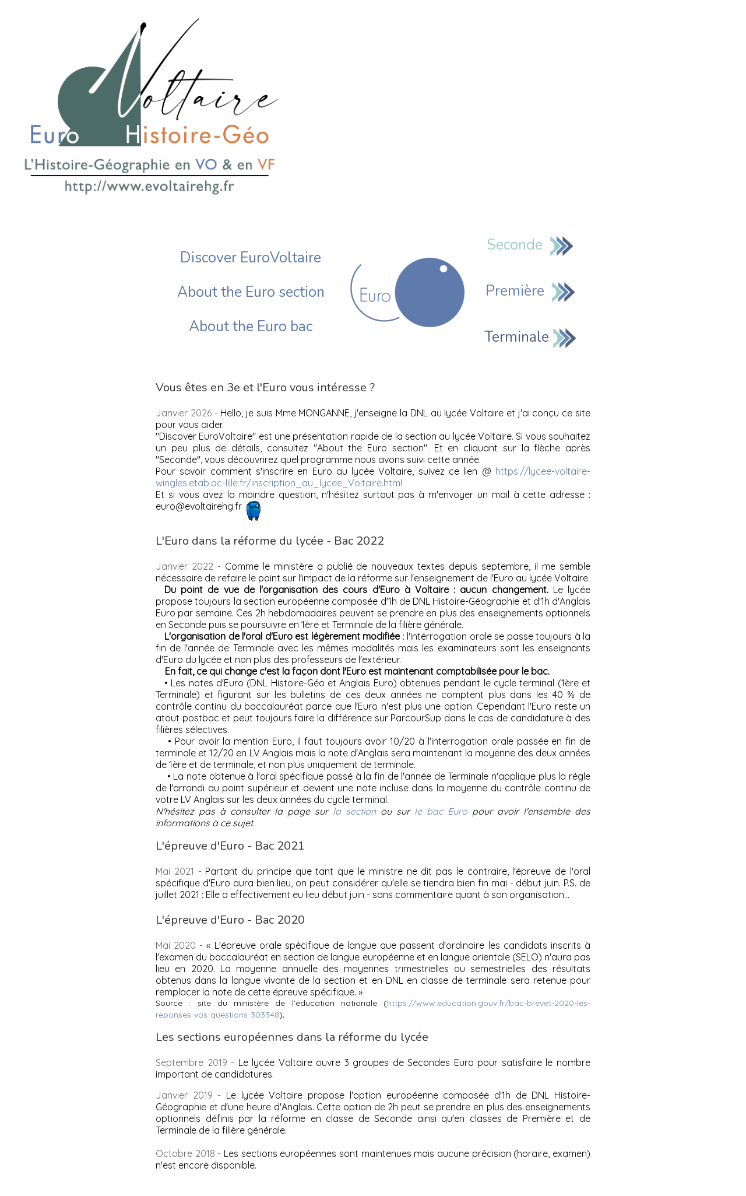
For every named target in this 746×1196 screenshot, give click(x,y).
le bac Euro (440, 811)
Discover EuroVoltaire (250, 258)
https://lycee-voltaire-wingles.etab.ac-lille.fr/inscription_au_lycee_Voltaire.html (373, 477)
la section (354, 811)
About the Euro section (251, 292)
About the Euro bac (250, 326)
